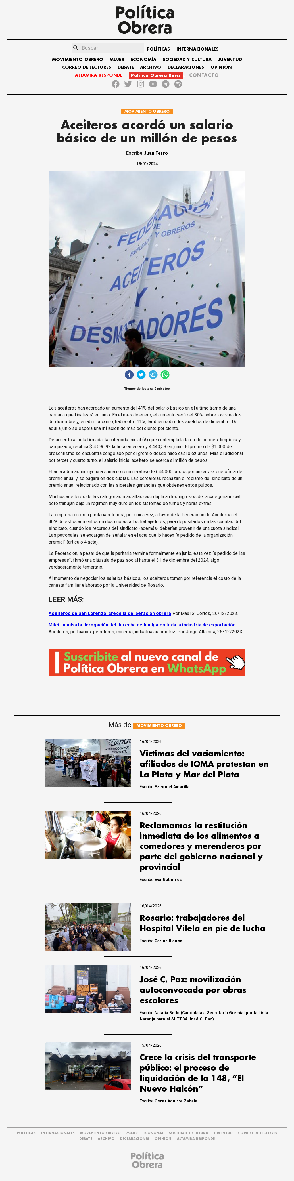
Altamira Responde (196, 1138)
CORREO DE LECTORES (86, 67)
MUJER (117, 60)
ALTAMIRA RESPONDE (98, 75)
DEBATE (126, 67)
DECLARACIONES (186, 67)
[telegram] (153, 375)
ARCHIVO (150, 67)
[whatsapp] (165, 375)
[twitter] (141, 375)
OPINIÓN (221, 67)
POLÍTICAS (158, 49)
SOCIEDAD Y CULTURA (187, 60)
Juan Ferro (156, 153)
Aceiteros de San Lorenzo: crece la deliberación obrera (110, 613)
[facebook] (129, 375)
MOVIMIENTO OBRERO (77, 60)
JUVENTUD (230, 60)
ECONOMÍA (143, 60)
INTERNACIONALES (197, 49)
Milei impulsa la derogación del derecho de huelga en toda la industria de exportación (142, 625)
